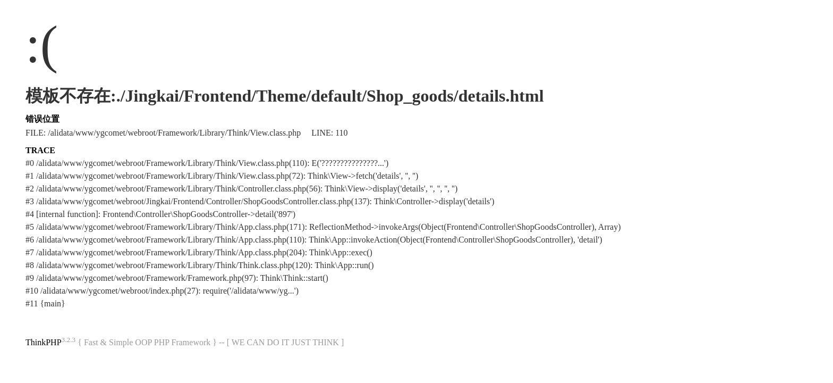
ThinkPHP (44, 342)
